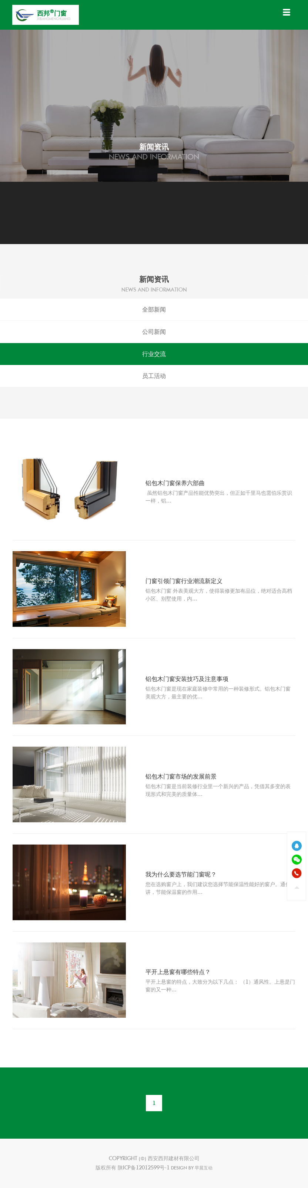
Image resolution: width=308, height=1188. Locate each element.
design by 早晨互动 (191, 1168)
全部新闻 (154, 309)
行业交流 (154, 354)
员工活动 (154, 376)
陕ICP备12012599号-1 (144, 1167)
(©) (143, 1158)
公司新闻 (154, 332)
